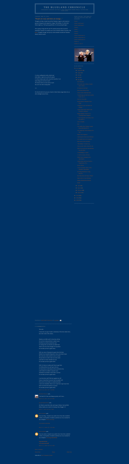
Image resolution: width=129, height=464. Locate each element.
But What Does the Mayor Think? (85, 175)
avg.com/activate (43, 441)
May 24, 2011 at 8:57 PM (46, 398)
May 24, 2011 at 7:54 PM (46, 389)
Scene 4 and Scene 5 (79, 25)
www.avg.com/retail (44, 443)
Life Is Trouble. (80, 121)
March (79, 188)
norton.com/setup (50, 419)
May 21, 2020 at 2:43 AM (47, 427)
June (79, 77)
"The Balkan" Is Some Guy (83, 143)
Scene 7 (76, 29)
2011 (77, 68)
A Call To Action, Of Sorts (83, 155)
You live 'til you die (81, 99)
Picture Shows (80, 165)
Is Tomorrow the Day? (82, 88)
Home (53, 452)
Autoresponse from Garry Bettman (85, 136)
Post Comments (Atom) (46, 455)
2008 (77, 200)
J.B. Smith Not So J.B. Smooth (84, 139)
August (79, 72)
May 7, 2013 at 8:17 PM (46, 409)
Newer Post (37, 452)
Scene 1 (76, 21)
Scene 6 (76, 27)
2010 (77, 195)
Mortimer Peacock (43, 393)
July (79, 75)
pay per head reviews (44, 402)
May (79, 79)
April (79, 185)
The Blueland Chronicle (65, 7)
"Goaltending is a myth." (83, 152)
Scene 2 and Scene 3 (79, 23)
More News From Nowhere (83, 141)
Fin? (78, 124)
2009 (77, 197)
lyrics (36, 32)
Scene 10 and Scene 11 (79, 35)
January (80, 192)
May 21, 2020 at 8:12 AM (47, 445)
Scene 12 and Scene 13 (79, 37)
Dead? (78, 182)
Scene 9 (76, 33)
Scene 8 (76, 31)
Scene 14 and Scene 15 (79, 39)
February (80, 190)
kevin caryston (42, 413)
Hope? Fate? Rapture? (82, 134)
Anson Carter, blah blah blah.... (84, 92)
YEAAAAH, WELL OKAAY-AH (85, 146)
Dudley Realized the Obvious (84, 180)
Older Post (69, 452)
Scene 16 (76, 41)
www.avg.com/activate (51, 437)
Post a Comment (39, 449)
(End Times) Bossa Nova (83, 90)
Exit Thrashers (80, 81)
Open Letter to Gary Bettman (84, 178)
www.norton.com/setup (44, 423)
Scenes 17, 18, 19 (78, 43)
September (80, 70)
